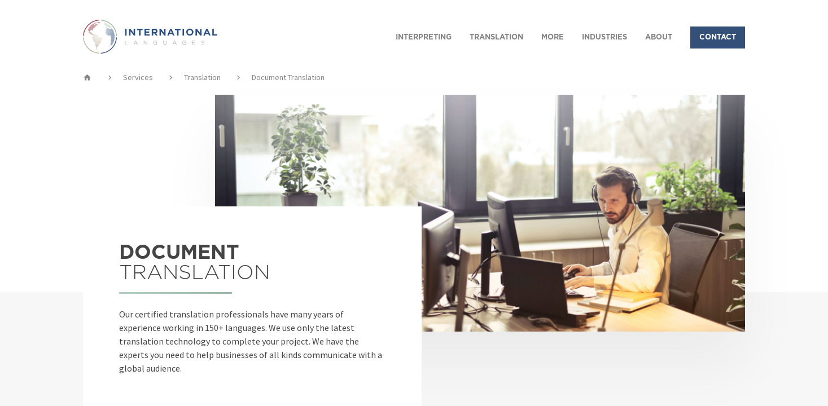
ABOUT (658, 37)
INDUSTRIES (604, 37)
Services (138, 77)
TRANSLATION (496, 37)
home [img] (87, 77)
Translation (202, 77)
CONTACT (717, 37)
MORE (552, 37)
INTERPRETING (424, 37)
